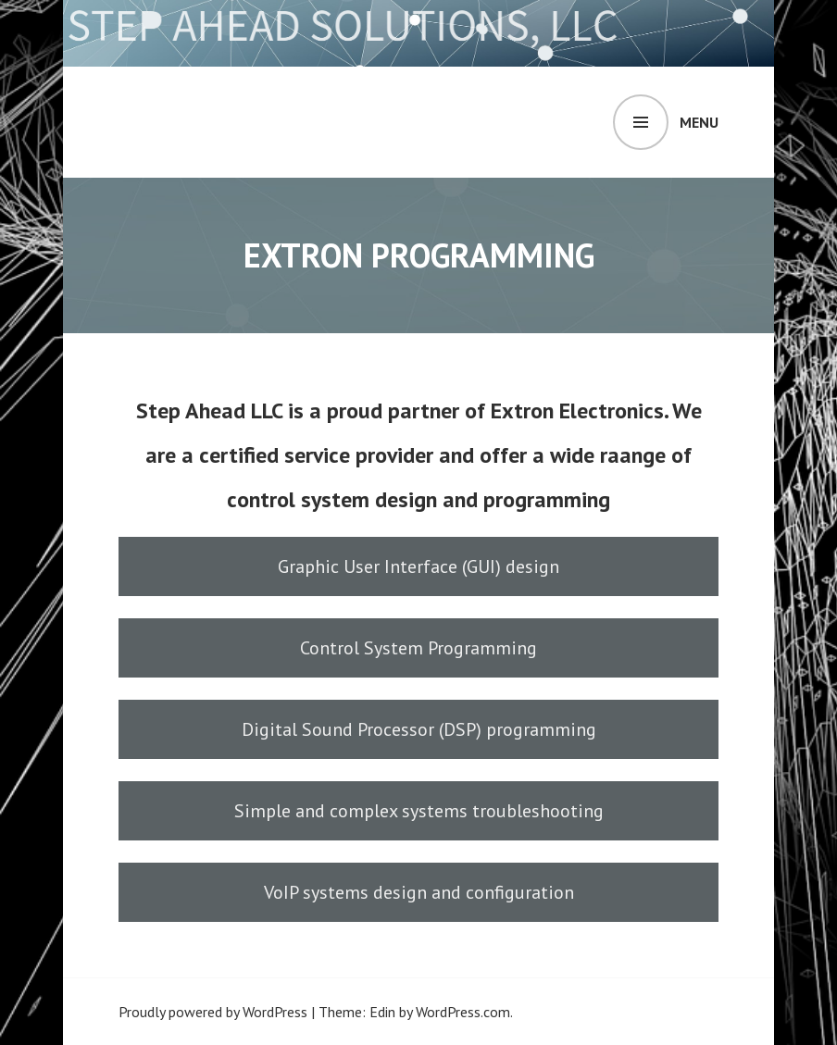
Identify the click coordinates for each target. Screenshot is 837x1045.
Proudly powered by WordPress (213, 1011)
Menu (699, 122)
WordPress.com (463, 1011)
